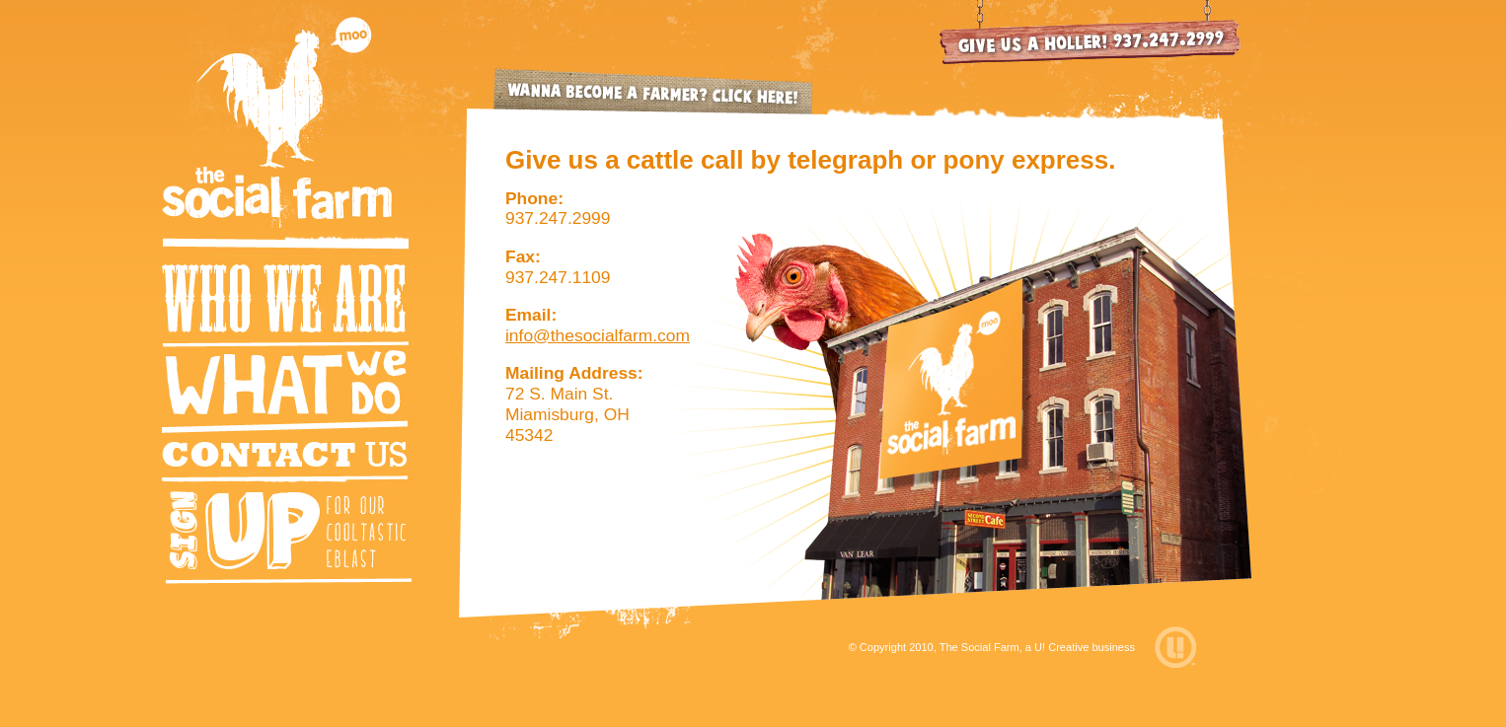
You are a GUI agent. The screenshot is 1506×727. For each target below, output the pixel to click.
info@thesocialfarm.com (597, 335)
